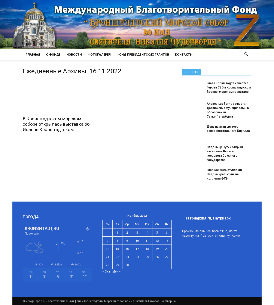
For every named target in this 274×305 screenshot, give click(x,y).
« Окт (106, 271)
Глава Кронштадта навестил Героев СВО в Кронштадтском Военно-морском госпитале (229, 87)
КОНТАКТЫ (183, 54)
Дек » (117, 271)
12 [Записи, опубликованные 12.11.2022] (157, 241)
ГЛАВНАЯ (33, 54)
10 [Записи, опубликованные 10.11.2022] (137, 241)
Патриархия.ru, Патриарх (208, 218)
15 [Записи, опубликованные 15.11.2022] (117, 249)
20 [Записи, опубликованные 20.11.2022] (166, 249)
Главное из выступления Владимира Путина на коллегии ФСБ (225, 174)
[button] (246, 54)
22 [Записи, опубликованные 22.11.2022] (117, 257)
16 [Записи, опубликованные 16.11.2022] (127, 249)
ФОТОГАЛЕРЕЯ (99, 54)
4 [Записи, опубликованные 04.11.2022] (147, 232)
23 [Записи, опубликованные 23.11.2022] (127, 257)
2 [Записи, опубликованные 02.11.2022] (127, 232)
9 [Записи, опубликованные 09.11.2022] (127, 241)
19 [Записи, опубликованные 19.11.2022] (157, 249)
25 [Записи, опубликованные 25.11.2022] (147, 257)
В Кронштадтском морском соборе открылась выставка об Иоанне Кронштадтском (56, 124)
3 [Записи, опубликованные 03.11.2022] (137, 232)
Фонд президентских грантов (143, 54)
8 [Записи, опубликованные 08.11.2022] (117, 241)
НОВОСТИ (74, 54)
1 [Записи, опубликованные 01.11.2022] (117, 232)
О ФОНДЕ (53, 54)
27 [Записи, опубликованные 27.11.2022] (166, 257)
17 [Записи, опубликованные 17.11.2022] (137, 249)
